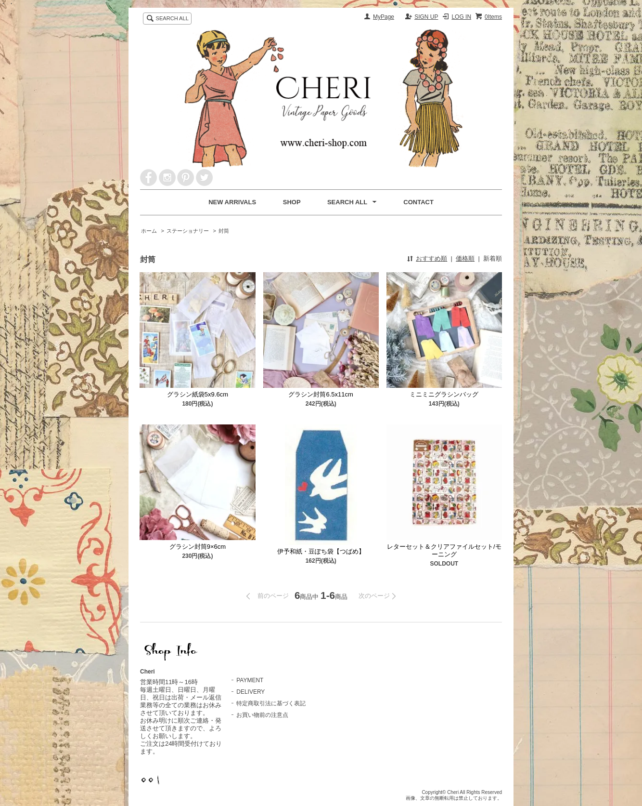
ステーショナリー (188, 231)
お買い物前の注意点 (262, 715)
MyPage (383, 16)
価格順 (465, 258)
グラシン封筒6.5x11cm (320, 394)
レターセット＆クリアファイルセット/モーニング (444, 550)
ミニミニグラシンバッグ (444, 394)
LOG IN (461, 16)
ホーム (149, 231)
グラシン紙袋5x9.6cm (197, 394)
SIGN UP (426, 16)
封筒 (223, 231)
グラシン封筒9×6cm (197, 546)
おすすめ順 (431, 258)
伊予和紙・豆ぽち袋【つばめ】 (321, 551)
